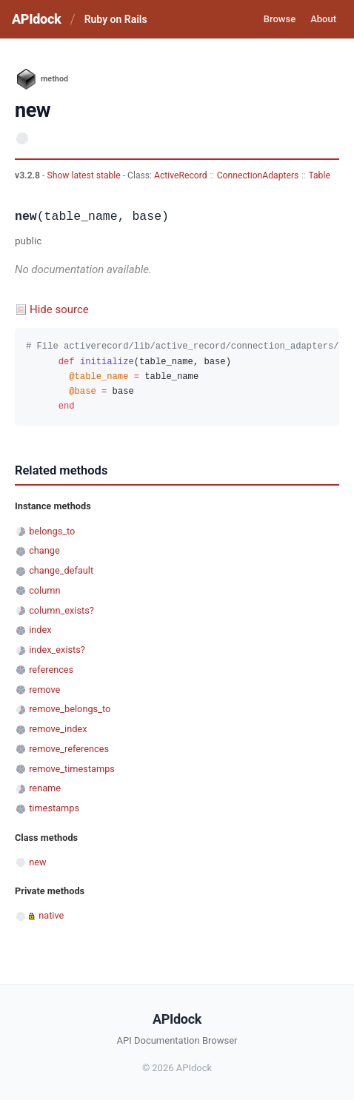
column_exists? (61, 610)
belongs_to (52, 531)
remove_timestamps (72, 768)
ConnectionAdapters (258, 175)
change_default (61, 570)
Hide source (59, 309)
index (40, 629)
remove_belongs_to (69, 708)
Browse (279, 18)
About (323, 18)
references (51, 669)
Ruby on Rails (115, 19)
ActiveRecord (180, 175)
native (51, 915)
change (44, 550)
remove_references (69, 748)
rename (45, 788)
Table (319, 175)
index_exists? (57, 649)
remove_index (58, 728)
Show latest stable (84, 175)
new (37, 862)
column (44, 590)
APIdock (36, 19)
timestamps (54, 808)
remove (44, 689)
